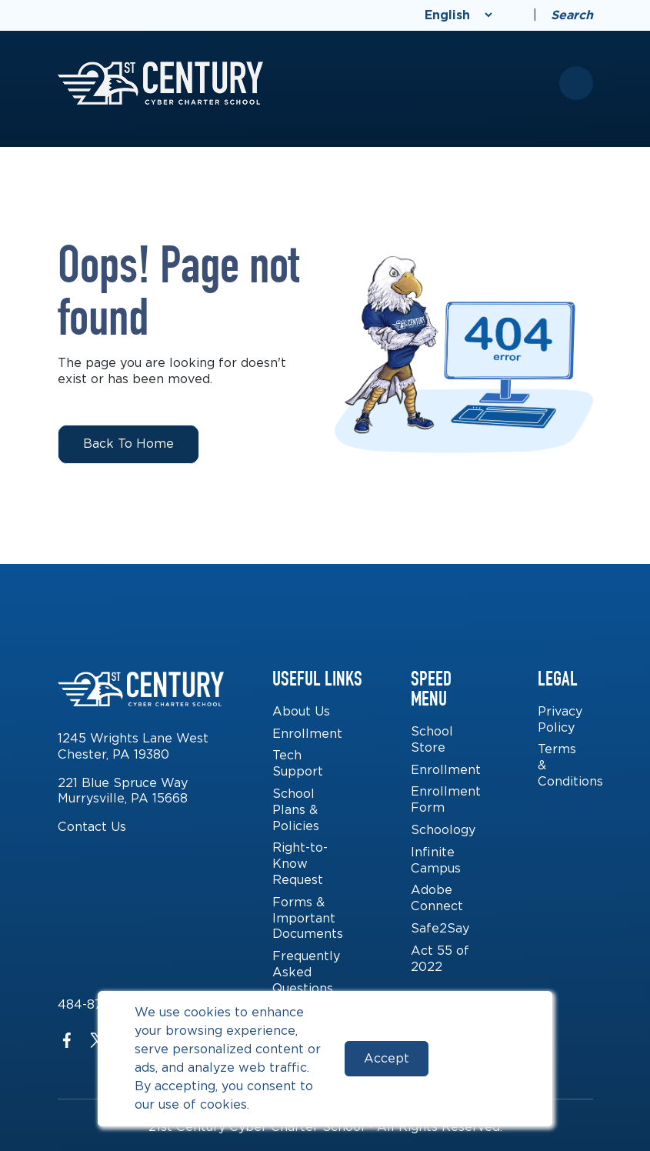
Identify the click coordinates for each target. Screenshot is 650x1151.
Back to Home (128, 443)
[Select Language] (458, 15)
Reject (480, 1058)
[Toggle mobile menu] (576, 83)
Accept (386, 1058)
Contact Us (92, 826)
